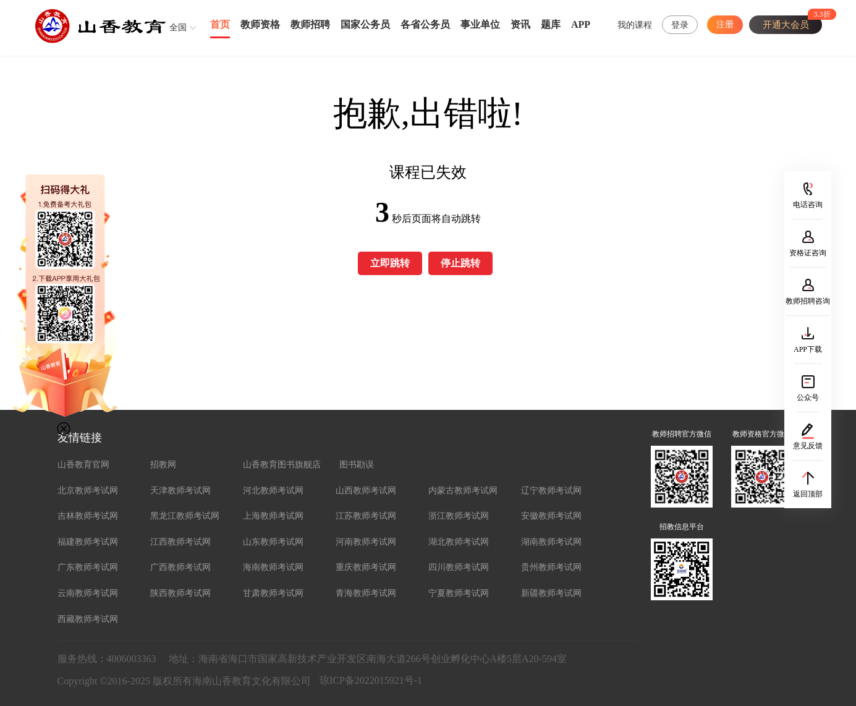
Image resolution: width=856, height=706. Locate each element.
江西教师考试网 (180, 542)
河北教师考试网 (273, 490)
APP (580, 24)
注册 (725, 24)
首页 (220, 24)
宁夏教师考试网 (458, 593)
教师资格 (260, 24)
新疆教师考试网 (551, 593)
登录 (680, 25)
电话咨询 (808, 204)
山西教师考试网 (366, 490)
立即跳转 (390, 263)
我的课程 (634, 25)
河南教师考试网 (366, 542)
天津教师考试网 (180, 490)
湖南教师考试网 (551, 542)
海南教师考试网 (273, 567)
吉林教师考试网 (87, 516)
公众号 (808, 397)
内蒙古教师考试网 (463, 490)
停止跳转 (460, 263)
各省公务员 (425, 24)
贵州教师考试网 (551, 567)
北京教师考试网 (87, 490)
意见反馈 (808, 445)
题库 (551, 24)
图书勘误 (356, 464)
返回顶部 (808, 494)
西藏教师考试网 (87, 619)
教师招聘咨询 (808, 301)
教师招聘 (310, 24)
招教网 (163, 464)
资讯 (520, 24)
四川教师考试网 (458, 567)
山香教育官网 (83, 464)
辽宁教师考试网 (551, 490)
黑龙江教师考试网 (184, 516)
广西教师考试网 (180, 567)
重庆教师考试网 (366, 567)
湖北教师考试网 (458, 542)
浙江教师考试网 (458, 516)
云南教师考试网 (87, 593)
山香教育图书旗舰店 (282, 464)
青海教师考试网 (366, 593)
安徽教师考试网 (551, 516)
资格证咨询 (807, 253)
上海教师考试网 (273, 516)
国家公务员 (365, 24)
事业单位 (480, 24)
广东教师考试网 (87, 567)
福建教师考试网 (87, 542)
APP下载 (808, 349)
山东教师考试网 (273, 542)
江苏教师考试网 (366, 516)
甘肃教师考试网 (273, 593)
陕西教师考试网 (180, 593)
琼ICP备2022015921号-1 (371, 680)
